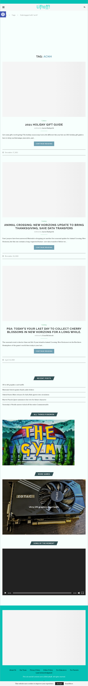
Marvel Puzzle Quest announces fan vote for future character (24, 400)
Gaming (44, 221)
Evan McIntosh (47, 335)
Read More (69, 683)
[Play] (5, 593)
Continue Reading (44, 144)
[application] (44, 572)
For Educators (61, 670)
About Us (12, 670)
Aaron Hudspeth (48, 128)
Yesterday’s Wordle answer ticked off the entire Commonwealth (25, 404)
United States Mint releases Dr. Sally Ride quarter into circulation (25, 395)
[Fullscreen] (82, 593)
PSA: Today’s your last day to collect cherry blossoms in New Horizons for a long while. (44, 330)
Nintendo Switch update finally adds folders (18, 390)
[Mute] (79, 593)
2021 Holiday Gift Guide (44, 124)
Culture (44, 121)
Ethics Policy (48, 670)
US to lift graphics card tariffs (13, 385)
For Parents (74, 670)
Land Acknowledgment (44, 673)
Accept (59, 683)
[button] (3, 14)
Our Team (23, 670)
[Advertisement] (44, 36)
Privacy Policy (35, 670)
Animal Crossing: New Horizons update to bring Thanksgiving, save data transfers (44, 226)
